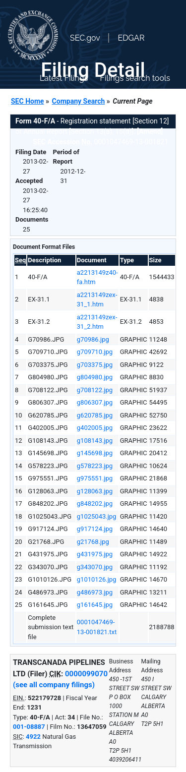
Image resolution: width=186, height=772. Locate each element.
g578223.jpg (95, 466)
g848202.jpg (95, 503)
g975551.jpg (95, 478)
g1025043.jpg (97, 516)
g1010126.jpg (97, 579)
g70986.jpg (93, 339)
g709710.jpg (95, 352)
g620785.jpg (95, 415)
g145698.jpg (95, 453)
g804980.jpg (95, 377)
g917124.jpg (95, 529)
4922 (33, 736)
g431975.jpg (95, 554)
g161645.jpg (95, 604)
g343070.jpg (95, 567)
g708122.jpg (95, 390)
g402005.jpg (95, 427)
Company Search (78, 101)
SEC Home (27, 101)
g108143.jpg (95, 440)
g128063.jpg (95, 491)
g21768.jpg (93, 541)
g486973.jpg (95, 592)
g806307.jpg (95, 402)
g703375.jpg (95, 364)
